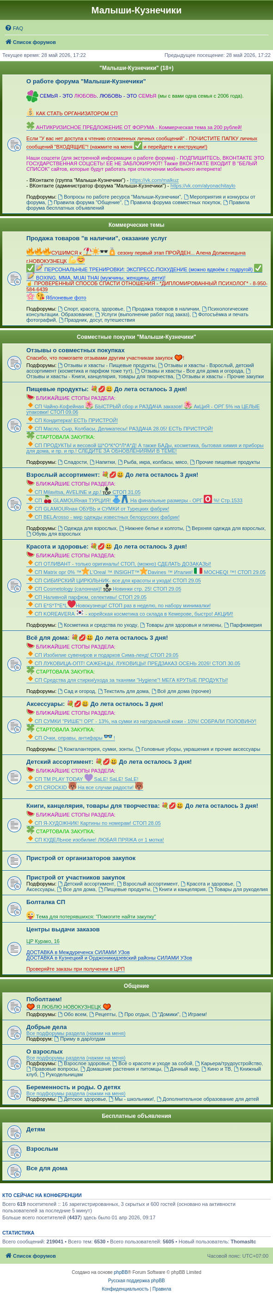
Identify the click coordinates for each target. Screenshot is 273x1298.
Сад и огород (76, 691)
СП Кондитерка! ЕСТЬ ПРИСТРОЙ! (72, 420)
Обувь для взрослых (53, 534)
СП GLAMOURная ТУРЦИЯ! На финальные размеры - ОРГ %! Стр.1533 (134, 500)
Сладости (72, 462)
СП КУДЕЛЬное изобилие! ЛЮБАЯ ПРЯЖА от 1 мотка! (95, 839)
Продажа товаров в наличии (162, 309)
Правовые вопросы (52, 1069)
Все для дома (76, 889)
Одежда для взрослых (87, 528)
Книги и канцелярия (179, 889)
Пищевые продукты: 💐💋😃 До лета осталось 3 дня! (106, 389)
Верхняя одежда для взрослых (225, 528)
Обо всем (72, 1014)
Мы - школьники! (131, 1099)
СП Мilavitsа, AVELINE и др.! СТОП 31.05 (83, 492)
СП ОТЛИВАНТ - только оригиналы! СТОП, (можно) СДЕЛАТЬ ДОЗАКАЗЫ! (118, 564)
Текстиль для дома (123, 691)
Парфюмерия (243, 625)
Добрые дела (46, 1026)
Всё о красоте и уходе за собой (153, 1063)
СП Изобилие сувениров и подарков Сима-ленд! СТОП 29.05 (102, 655)
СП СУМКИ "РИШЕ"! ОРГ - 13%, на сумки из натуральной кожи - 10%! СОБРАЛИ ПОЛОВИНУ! (141, 721)
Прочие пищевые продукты (225, 462)
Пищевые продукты (124, 889)
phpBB (121, 1272)
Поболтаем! (44, 999)
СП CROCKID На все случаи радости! (84, 787)
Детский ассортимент (86, 883)
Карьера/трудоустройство (228, 1063)
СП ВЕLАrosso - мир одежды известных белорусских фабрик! (103, 517)
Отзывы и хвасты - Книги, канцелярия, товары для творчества (139, 373)
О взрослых (44, 1051)
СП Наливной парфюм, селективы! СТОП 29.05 (86, 597)
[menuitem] (14, 28)
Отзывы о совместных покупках (75, 350)
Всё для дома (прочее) (181, 691)
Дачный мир (181, 1069)
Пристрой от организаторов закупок (80, 858)
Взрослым (42, 1148)
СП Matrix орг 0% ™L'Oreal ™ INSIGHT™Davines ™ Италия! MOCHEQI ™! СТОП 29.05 (146, 572)
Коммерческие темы (136, 225)
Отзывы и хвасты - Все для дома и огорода (189, 371)
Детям (35, 1129)
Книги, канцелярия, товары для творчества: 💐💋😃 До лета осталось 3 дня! (142, 805)
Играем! (194, 1014)
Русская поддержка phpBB (136, 1280)
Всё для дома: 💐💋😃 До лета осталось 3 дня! (97, 637)
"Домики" (165, 1014)
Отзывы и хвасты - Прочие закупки (220, 376)
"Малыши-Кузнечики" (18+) (136, 68)
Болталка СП (45, 902)
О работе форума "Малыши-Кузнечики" (86, 81)
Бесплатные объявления (136, 1116)
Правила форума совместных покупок (172, 202)
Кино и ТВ (216, 1069)
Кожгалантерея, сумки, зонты (95, 749)
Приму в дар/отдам (79, 1039)
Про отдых (133, 1014)
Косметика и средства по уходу (97, 625)
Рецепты (102, 1014)
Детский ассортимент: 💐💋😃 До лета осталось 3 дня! (109, 761)
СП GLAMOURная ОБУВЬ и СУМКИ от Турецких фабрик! (97, 509)
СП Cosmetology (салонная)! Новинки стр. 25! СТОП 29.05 (103, 589)
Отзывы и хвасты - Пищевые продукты (106, 365)
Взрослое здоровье (83, 1063)
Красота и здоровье (207, 883)
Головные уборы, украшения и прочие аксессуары (197, 749)
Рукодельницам (61, 1074)
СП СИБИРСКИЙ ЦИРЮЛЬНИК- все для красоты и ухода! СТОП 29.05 (113, 580)
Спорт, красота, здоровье (90, 309)
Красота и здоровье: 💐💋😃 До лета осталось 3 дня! (106, 546)
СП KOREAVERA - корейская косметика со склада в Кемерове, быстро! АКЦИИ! (129, 614)
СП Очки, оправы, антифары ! (70, 738)
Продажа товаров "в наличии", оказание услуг (96, 238)
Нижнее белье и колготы (151, 528)
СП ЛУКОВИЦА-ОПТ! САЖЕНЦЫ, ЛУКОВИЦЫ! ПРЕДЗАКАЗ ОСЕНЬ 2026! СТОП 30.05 (133, 663)
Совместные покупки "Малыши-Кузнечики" (136, 337)
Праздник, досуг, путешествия (97, 320)
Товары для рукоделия (238, 889)
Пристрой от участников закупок (75, 877)
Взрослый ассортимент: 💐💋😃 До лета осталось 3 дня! (112, 474)
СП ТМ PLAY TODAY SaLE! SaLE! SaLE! (82, 779)
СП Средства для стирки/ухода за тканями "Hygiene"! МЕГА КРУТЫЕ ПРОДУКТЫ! (127, 680)
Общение (136, 986)
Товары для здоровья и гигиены (180, 625)
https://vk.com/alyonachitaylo (203, 185)
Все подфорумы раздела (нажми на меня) (76, 1033)
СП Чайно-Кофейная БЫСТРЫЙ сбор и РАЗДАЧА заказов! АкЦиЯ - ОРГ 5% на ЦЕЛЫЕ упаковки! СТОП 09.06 (143, 409)
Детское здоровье (82, 1099)
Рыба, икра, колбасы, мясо (152, 462)
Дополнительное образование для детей (208, 1099)
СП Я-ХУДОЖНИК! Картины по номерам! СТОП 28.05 (93, 823)
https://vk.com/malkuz (154, 180)
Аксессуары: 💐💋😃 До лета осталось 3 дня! (94, 703)
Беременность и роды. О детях (73, 1087)
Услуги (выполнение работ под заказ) (142, 314)
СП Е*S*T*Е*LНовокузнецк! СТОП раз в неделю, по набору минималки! (118, 605)
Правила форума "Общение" (84, 202)
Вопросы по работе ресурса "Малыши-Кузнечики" (119, 197)
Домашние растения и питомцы (120, 1069)
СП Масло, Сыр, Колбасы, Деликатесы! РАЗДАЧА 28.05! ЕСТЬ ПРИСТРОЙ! (119, 428)
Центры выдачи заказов (63, 929)
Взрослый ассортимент (147, 883)
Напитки (102, 462)
